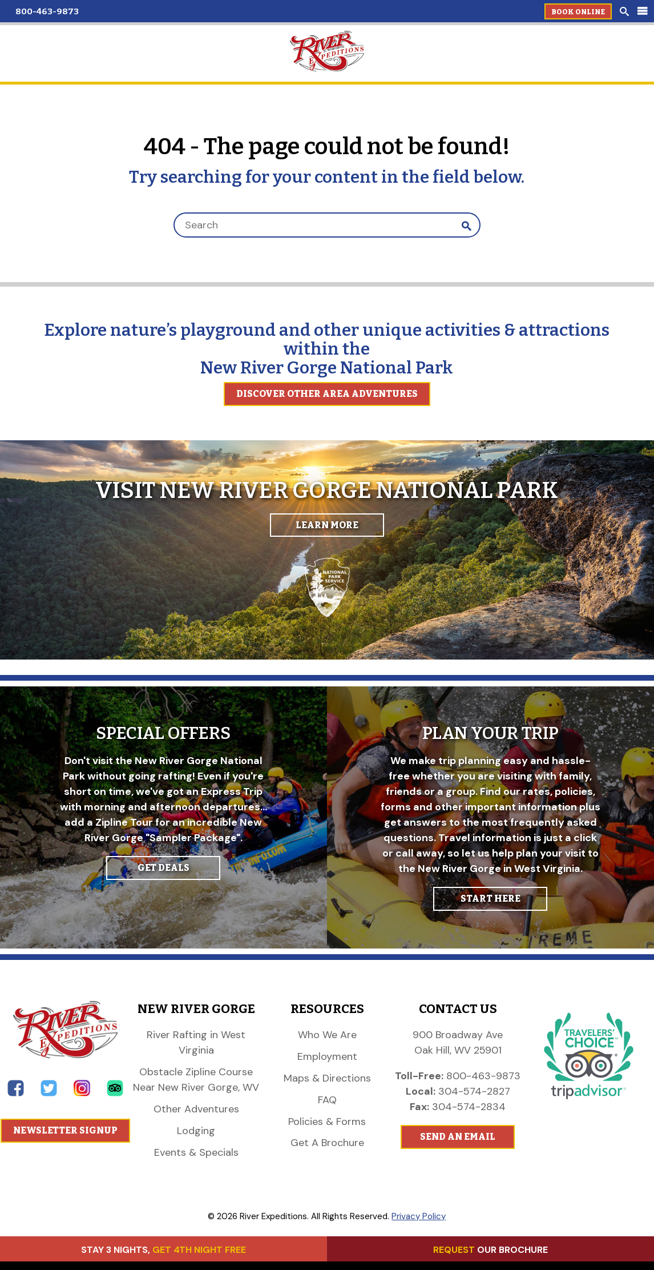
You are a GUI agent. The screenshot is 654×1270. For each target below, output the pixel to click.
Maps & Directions (327, 1078)
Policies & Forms (327, 1121)
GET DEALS (163, 867)
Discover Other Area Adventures (327, 393)
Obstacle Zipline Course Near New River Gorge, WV (196, 1079)
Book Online (578, 12)
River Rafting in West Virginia (196, 1042)
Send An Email (457, 1136)
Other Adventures (196, 1109)
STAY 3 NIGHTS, (163, 1250)
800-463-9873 (47, 11)
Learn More (327, 525)
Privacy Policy (418, 1216)
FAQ (327, 1100)
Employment (327, 1056)
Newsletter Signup (65, 1130)
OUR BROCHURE (490, 1250)
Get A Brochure (327, 1143)
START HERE (490, 898)
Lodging (196, 1131)
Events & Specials (196, 1152)
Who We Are (327, 1035)
